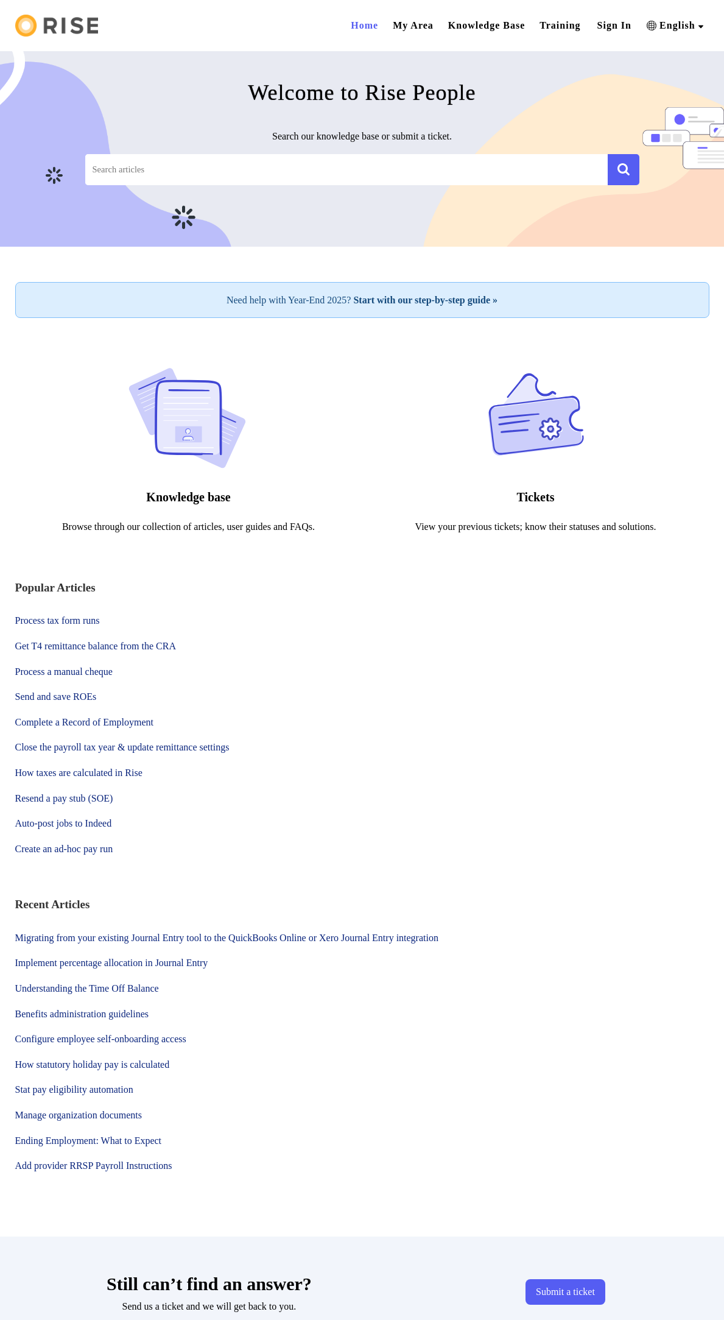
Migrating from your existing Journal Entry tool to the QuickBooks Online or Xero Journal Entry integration (226, 938)
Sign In (614, 25)
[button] (675, 26)
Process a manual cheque (64, 671)
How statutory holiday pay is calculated (92, 1064)
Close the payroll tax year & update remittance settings (122, 747)
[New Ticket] (565, 1291)
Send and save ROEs (56, 696)
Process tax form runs (57, 620)
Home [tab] (364, 25)
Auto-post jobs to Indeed (63, 823)
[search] (346, 169)
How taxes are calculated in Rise (78, 773)
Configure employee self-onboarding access (100, 1039)
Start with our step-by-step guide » (425, 300)
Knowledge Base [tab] (486, 25)
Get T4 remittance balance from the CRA (96, 646)
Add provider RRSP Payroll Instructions (93, 1165)
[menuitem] (614, 26)
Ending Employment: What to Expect (88, 1140)
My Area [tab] (413, 25)
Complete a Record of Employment (84, 722)
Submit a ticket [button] (565, 1291)
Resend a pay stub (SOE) (64, 798)
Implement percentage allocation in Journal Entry (111, 963)
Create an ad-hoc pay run (64, 849)
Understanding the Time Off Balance (87, 988)
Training (559, 25)
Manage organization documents (78, 1115)
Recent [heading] (52, 904)
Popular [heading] (55, 587)
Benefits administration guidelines (82, 1014)
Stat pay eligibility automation (74, 1089)
